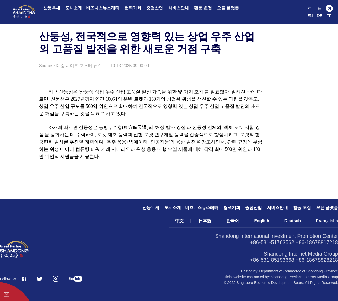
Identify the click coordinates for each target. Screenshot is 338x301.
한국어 (232, 221)
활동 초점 (203, 8)
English (261, 221)
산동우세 (51, 8)
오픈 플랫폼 (228, 8)
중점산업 (154, 8)
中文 (179, 221)
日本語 (205, 221)
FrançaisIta (327, 221)
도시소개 (73, 8)
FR (329, 15)
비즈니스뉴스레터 (102, 8)
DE (319, 15)
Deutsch (292, 221)
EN (310, 15)
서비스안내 (178, 8)
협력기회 (133, 8)
